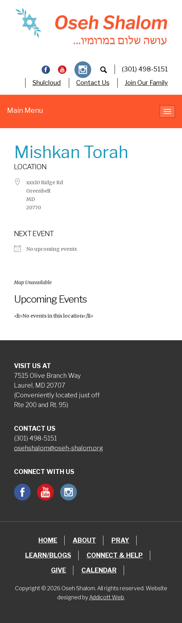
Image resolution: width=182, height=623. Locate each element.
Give (58, 570)
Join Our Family (146, 82)
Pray (120, 540)
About (84, 540)
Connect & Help (115, 555)
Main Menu (25, 110)
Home (47, 540)
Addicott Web (106, 597)
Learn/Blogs (48, 555)
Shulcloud (46, 82)
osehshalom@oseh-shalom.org (58, 448)
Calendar (99, 570)
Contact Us (92, 82)
